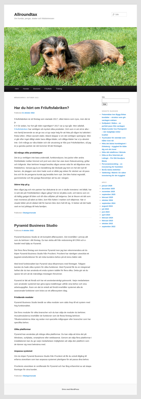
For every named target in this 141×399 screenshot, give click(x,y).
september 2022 (108, 226)
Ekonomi (36, 89)
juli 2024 (105, 209)
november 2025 (108, 191)
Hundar (26, 89)
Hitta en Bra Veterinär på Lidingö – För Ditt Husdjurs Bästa (113, 158)
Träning (59, 89)
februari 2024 (107, 218)
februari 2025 (107, 197)
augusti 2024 (107, 206)
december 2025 (108, 189)
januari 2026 (107, 186)
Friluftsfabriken (21, 129)
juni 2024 (106, 212)
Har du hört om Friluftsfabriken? (41, 108)
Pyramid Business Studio (35, 225)
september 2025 (108, 194)
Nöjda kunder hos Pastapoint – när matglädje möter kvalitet (114, 132)
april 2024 (106, 215)
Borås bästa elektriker (111, 170)
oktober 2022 (107, 223)
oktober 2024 (107, 200)
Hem (17, 89)
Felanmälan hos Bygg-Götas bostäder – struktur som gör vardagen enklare (114, 117)
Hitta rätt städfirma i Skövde (114, 152)
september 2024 (108, 203)
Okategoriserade (29, 213)
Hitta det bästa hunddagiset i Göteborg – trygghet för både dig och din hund (114, 146)
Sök (103, 97)
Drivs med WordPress (70, 389)
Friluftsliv (48, 89)
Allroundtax (25, 14)
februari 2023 (107, 221)
